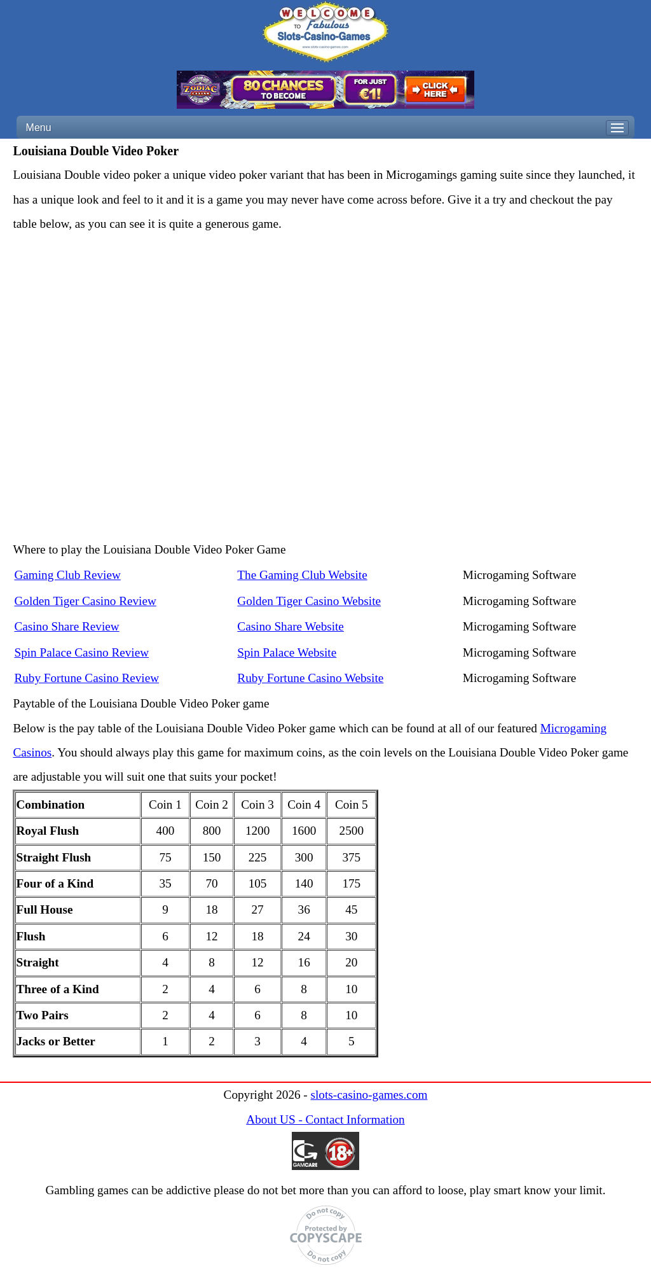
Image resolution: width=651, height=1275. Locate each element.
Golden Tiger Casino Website (309, 601)
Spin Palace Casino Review (81, 652)
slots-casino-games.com (369, 1094)
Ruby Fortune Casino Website (310, 678)
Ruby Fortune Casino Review (86, 678)
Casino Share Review (66, 626)
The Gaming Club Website (302, 575)
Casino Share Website (290, 626)
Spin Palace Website (286, 652)
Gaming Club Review (67, 575)
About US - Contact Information (325, 1119)
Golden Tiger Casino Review (85, 601)
